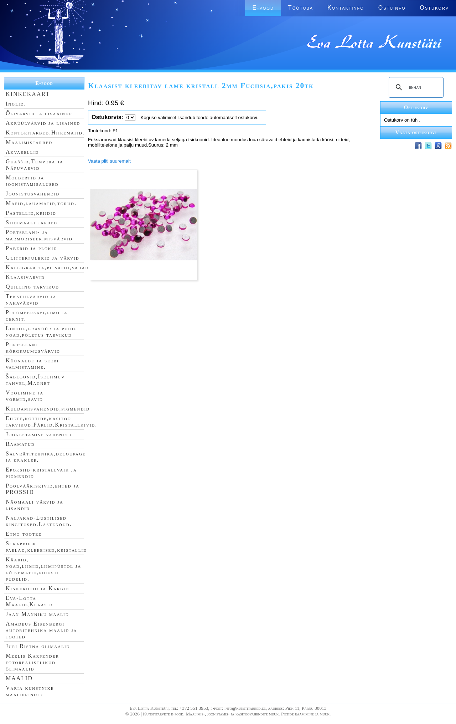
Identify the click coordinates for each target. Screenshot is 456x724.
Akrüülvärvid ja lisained (43, 123)
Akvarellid (22, 152)
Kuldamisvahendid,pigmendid (48, 409)
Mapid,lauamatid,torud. (41, 203)
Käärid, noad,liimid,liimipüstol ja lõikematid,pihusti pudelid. (43, 569)
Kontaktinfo (345, 8)
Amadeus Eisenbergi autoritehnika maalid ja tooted (41, 630)
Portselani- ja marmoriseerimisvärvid (39, 235)
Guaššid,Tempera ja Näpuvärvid (34, 164)
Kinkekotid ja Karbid (37, 588)
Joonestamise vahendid (39, 434)
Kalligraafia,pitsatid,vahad (47, 267)
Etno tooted (24, 534)
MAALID (19, 678)
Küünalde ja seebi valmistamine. (32, 363)
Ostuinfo (392, 8)
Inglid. (16, 104)
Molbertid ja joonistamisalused (32, 180)
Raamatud (20, 444)
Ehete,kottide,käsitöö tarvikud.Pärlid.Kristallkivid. (51, 421)
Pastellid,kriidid (31, 213)
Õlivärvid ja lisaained (39, 113)
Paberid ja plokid (31, 248)
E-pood (263, 8)
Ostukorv (434, 8)
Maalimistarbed (29, 142)
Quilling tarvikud (32, 287)
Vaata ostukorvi (416, 132)
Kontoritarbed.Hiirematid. (45, 132)
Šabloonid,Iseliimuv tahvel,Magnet (35, 379)
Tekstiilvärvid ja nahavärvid (31, 299)
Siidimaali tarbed (31, 222)
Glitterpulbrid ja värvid (42, 258)
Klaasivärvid (25, 277)
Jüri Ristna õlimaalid (38, 646)
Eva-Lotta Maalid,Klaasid (29, 601)
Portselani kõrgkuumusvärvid (33, 347)
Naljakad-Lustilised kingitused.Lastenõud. (39, 521)
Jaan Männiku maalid (37, 614)
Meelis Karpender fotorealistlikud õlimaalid (32, 662)
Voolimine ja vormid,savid (24, 395)
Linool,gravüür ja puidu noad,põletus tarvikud (41, 331)
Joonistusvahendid (32, 193)
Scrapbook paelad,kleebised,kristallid (46, 546)
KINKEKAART (28, 94)
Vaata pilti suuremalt (109, 161)
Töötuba (300, 8)
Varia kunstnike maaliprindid (30, 691)
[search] (415, 87)
